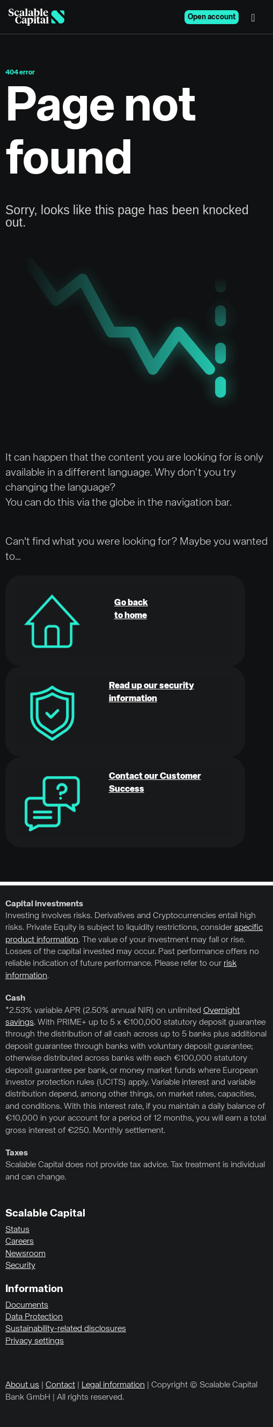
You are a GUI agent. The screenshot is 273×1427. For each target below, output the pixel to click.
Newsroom (25, 1254)
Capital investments (44, 904)
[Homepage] (36, 17)
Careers (19, 1241)
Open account (211, 17)
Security (20, 1265)
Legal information (113, 1385)
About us (22, 1385)
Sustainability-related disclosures (65, 1329)
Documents (26, 1305)
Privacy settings (34, 1341)
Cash (15, 998)
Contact (60, 1385)
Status (17, 1230)
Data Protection (34, 1317)
